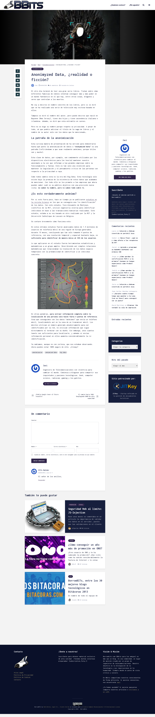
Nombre (34, 446)
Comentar (34, 420)
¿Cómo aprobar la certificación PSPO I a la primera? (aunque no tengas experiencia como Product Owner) (123, 261)
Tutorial (81, 504)
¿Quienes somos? (118, 5)
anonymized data (51, 352)
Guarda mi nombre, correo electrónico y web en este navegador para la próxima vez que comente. (64, 454)
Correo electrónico (60, 446)
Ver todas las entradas (51, 383)
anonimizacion (37, 352)
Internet (71, 540)
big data (63, 352)
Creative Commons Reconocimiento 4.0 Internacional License (101, 705)
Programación (72, 504)
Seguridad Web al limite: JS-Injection (85, 510)
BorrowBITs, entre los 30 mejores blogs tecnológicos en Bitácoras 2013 (85, 586)
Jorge (114, 256)
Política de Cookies (22, 679)
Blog (39, 64)
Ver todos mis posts (125, 177)
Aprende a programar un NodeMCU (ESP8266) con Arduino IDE (124, 249)
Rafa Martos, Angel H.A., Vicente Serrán (56, 705)
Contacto (17, 681)
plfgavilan (73, 528)
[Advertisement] (124, 100)
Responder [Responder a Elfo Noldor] (41, 480)
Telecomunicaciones (48, 64)
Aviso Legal (18, 674)
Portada (33, 64)
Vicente (72, 600)
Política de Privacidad (23, 676)
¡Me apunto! (134, 5)
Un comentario (54, 85)
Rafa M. (72, 564)
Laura (114, 231)
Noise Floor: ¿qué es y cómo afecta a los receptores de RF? (125, 240)
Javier (114, 247)
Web (77, 446)
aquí (118, 682)
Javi (34, 85)
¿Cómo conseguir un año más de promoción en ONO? (85, 546)
